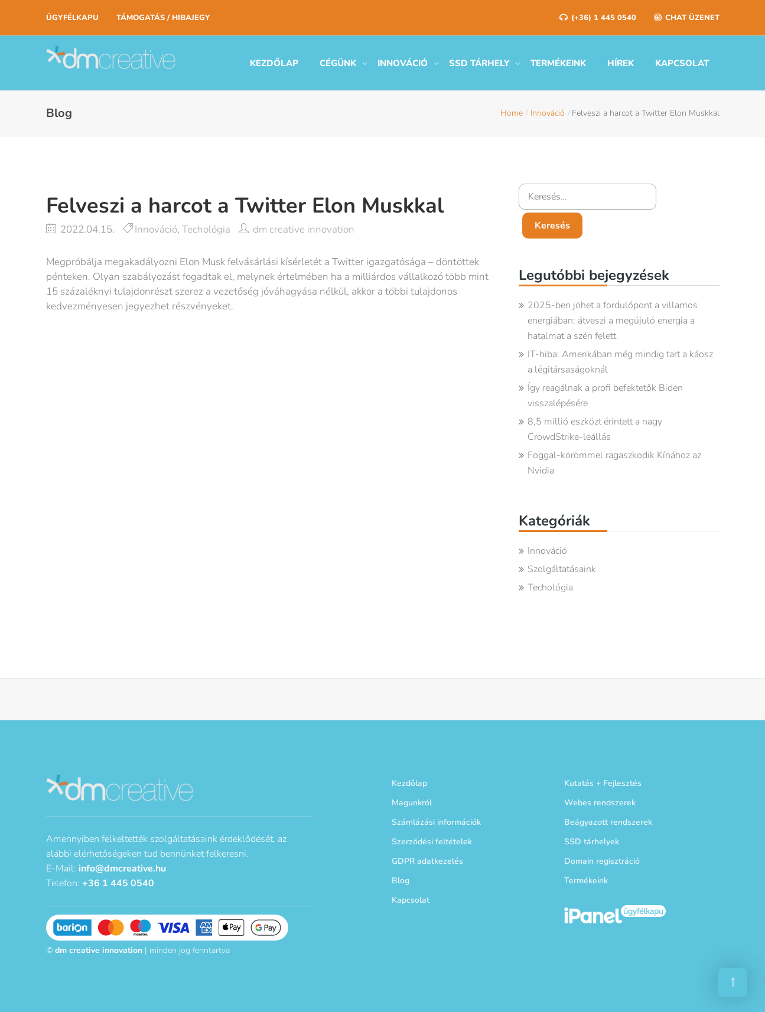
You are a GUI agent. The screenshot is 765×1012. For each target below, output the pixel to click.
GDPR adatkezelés (427, 861)
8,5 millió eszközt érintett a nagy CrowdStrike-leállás (595, 429)
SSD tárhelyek (591, 841)
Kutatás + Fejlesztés (603, 783)
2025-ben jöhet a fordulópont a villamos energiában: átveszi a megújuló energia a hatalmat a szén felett (613, 320)
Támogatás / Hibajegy (163, 17)
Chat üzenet (687, 17)
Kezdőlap (274, 63)
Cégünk (338, 63)
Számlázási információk (436, 822)
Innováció (402, 63)
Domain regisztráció (602, 861)
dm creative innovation (303, 229)
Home (511, 113)
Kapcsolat (682, 63)
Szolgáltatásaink (562, 569)
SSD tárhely (479, 63)
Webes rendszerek (600, 802)
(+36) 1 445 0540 (597, 17)
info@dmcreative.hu (122, 868)
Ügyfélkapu (72, 17)
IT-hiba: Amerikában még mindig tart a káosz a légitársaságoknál (620, 362)
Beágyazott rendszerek (608, 822)
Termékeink (558, 63)
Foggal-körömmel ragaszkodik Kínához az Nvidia (614, 463)
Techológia (206, 229)
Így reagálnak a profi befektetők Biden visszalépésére (605, 395)
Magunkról (412, 802)
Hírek (620, 63)
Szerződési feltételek (432, 841)
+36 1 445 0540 (118, 883)
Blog (400, 880)
